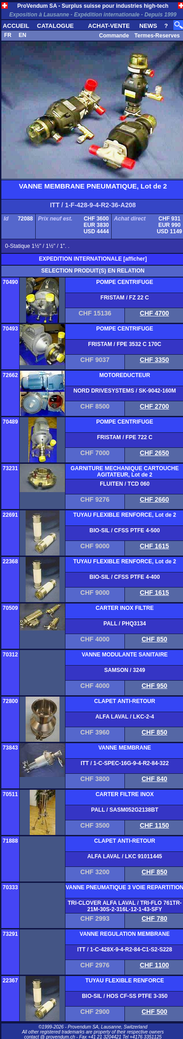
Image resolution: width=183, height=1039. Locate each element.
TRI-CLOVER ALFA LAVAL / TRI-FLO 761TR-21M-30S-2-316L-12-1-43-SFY (125, 906)
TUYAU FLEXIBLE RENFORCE (124, 980)
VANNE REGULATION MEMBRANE (125, 934)
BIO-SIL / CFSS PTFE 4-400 (125, 577)
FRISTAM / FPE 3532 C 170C (124, 344)
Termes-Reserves (157, 35)
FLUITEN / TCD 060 (125, 484)
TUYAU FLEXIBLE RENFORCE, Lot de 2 (124, 515)
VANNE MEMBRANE (124, 748)
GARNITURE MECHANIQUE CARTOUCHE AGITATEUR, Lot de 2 (124, 471)
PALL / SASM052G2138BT (124, 810)
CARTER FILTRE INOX (125, 794)
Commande (114, 35)
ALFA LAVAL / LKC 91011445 (124, 856)
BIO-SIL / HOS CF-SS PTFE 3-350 (124, 996)
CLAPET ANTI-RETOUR (124, 701)
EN (23, 35)
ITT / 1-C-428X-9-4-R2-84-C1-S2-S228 (124, 949)
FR (7, 35)
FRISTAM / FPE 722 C (124, 437)
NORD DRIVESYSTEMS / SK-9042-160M (124, 391)
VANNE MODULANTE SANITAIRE (124, 654)
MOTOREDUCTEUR (124, 375)
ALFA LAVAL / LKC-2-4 (124, 717)
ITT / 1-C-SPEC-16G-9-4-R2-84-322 (125, 763)
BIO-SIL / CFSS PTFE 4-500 (125, 530)
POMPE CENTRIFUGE (124, 282)
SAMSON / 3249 (124, 670)
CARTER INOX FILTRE (125, 608)
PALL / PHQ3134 (124, 623)
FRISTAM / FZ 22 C (125, 297)
